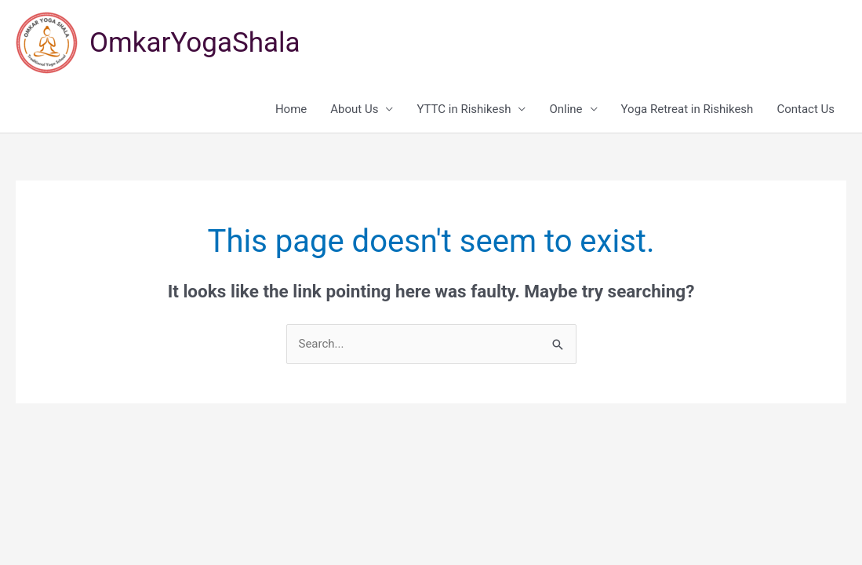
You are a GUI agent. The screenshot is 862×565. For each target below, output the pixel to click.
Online (565, 109)
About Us (354, 109)
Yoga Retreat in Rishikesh (687, 109)
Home (291, 109)
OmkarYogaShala (194, 43)
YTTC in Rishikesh (463, 109)
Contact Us (806, 109)
